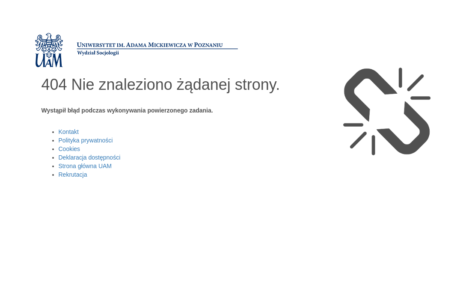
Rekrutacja (73, 174)
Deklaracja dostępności (90, 157)
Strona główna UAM (85, 166)
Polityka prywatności (86, 140)
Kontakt (69, 131)
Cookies (69, 148)
